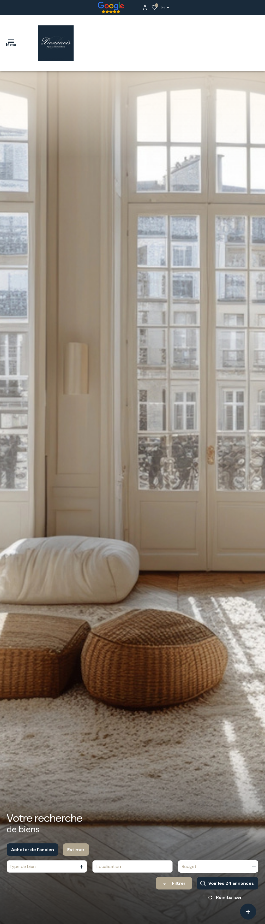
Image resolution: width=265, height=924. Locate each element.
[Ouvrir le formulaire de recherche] (174, 886)
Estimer (76, 853)
